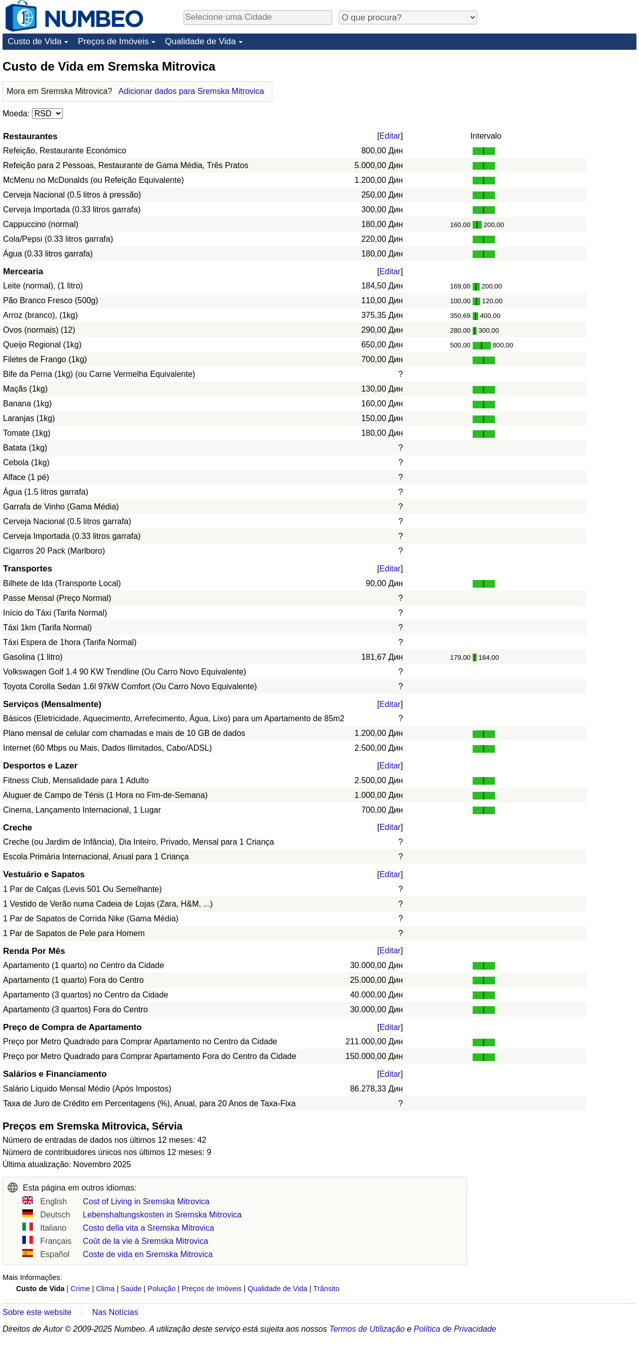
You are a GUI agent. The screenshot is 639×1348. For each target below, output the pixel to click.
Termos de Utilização (367, 1329)
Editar (390, 136)
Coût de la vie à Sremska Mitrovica (145, 1241)
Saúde (131, 1289)
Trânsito (326, 1289)
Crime (80, 1289)
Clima (105, 1289)
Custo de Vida (34, 41)
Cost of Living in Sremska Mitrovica (146, 1201)
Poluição (161, 1289)
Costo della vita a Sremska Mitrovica (148, 1228)
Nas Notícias (115, 1312)
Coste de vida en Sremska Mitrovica (147, 1254)
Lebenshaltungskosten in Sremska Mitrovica (162, 1214)
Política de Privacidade (455, 1329)
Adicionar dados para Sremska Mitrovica (191, 91)
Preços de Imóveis (113, 41)
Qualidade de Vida (200, 41)
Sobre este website (37, 1312)
